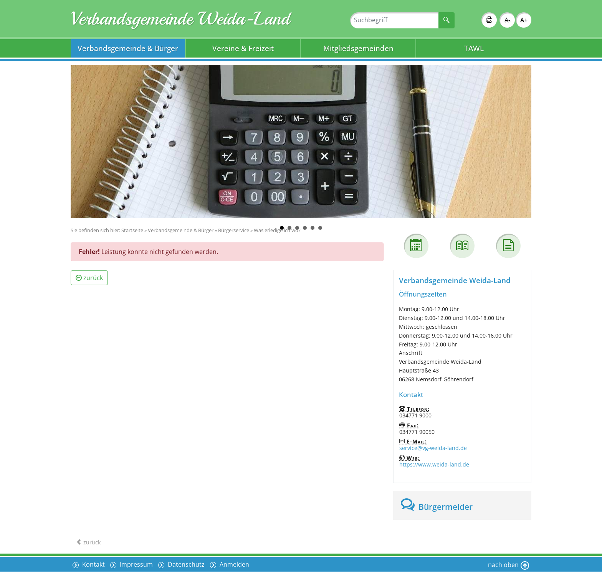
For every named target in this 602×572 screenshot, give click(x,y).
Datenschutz (185, 564)
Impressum (135, 564)
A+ (524, 20)
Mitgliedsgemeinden (358, 48)
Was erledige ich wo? (277, 230)
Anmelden (233, 564)
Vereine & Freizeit (243, 48)
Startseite (132, 230)
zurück (89, 278)
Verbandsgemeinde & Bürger (128, 48)
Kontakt (93, 564)
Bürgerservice (233, 230)
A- (507, 20)
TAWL (474, 48)
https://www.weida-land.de (434, 464)
